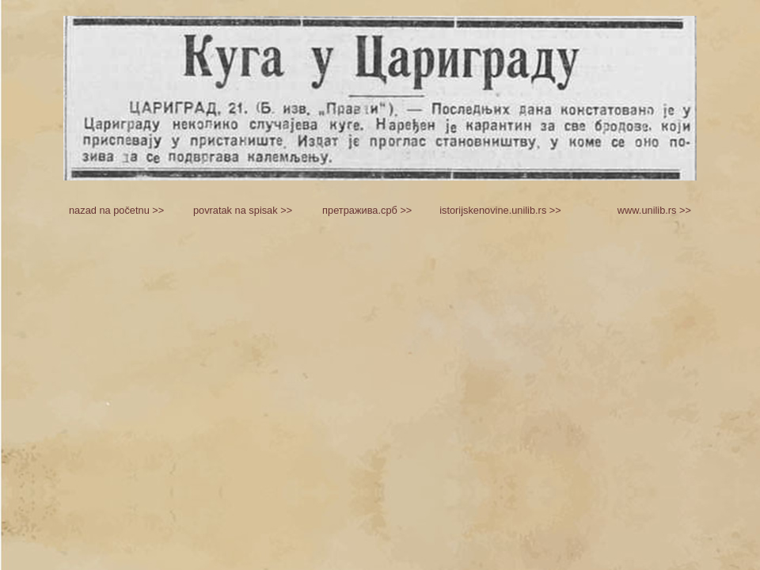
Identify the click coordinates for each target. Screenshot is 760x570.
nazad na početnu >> (116, 210)
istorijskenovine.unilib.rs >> (500, 210)
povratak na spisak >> (242, 210)
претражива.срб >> (367, 210)
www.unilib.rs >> (654, 210)
